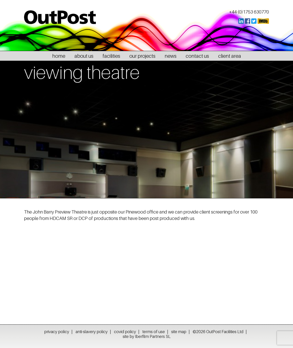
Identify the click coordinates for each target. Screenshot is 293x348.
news (170, 56)
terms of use (153, 331)
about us (83, 56)
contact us (197, 56)
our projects (142, 56)
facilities (111, 56)
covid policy (125, 331)
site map (178, 331)
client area (229, 56)
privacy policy (56, 331)
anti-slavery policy (92, 331)
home (58, 56)
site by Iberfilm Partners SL (147, 336)
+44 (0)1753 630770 (249, 12)
